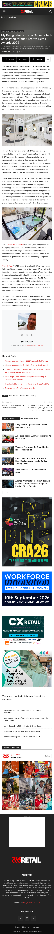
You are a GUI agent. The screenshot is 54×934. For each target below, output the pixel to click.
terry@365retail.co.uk (31, 902)
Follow (47, 756)
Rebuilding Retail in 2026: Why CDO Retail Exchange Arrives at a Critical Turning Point (31, 461)
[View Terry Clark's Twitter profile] (22, 335)
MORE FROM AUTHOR (29, 418)
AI (3, 486)
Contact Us (35, 927)
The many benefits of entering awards (20, 388)
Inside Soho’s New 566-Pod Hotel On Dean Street (22, 726)
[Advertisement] (27, 832)
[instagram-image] (10, 769)
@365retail (15, 755)
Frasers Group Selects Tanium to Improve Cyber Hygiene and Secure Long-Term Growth (40, 407)
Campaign (6, 441)
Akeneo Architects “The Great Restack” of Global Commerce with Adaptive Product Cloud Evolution (32, 483)
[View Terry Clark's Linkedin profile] (32, 335)
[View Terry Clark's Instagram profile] (27, 335)
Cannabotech (7, 266)
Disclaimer (25, 927)
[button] (4, 11)
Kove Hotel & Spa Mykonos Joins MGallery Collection (24, 731)
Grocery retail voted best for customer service (13, 406)
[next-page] (7, 492)
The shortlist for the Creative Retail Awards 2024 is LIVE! (27, 384)
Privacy (17, 927)
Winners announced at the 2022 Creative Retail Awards (26, 361)
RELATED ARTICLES (11, 418)
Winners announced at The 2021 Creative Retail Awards (26, 365)
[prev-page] (3, 492)
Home (3, 17)
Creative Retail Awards (17, 31)
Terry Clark (6, 51)
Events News (12, 17)
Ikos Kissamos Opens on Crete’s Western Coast (22, 737)
